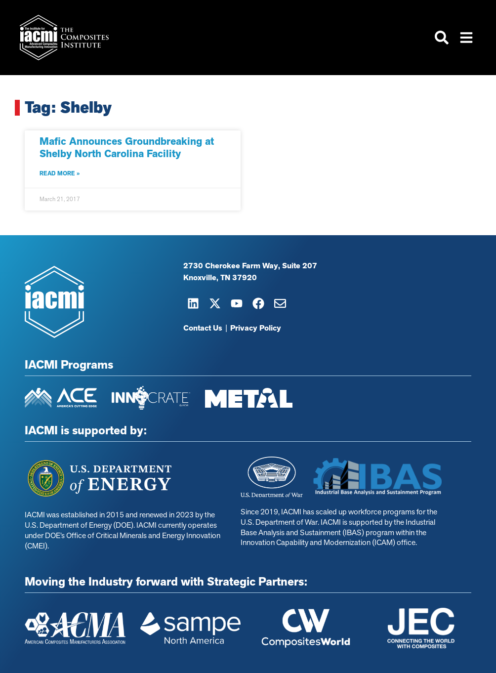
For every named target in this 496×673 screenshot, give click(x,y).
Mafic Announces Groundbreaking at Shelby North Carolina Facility (127, 147)
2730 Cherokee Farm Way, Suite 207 (250, 265)
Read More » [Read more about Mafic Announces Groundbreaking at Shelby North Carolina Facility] (60, 173)
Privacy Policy (255, 328)
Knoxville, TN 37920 (220, 277)
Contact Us (202, 328)
